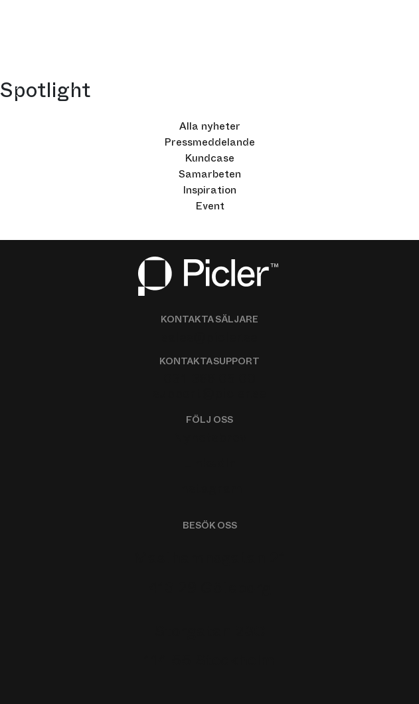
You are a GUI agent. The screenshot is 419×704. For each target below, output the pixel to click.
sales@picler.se (209, 339)
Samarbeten (210, 176)
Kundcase (209, 160)
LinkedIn (210, 465)
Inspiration (209, 192)
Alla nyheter (209, 128)
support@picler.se (209, 395)
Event (209, 208)
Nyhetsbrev (210, 440)
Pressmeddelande (209, 144)
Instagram (209, 490)
